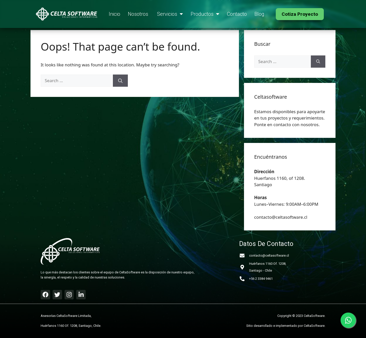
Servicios (170, 14)
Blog (259, 14)
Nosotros (138, 14)
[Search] (120, 81)
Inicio (114, 14)
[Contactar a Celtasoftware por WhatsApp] (348, 320)
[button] (300, 14)
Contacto (237, 14)
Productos (205, 14)
